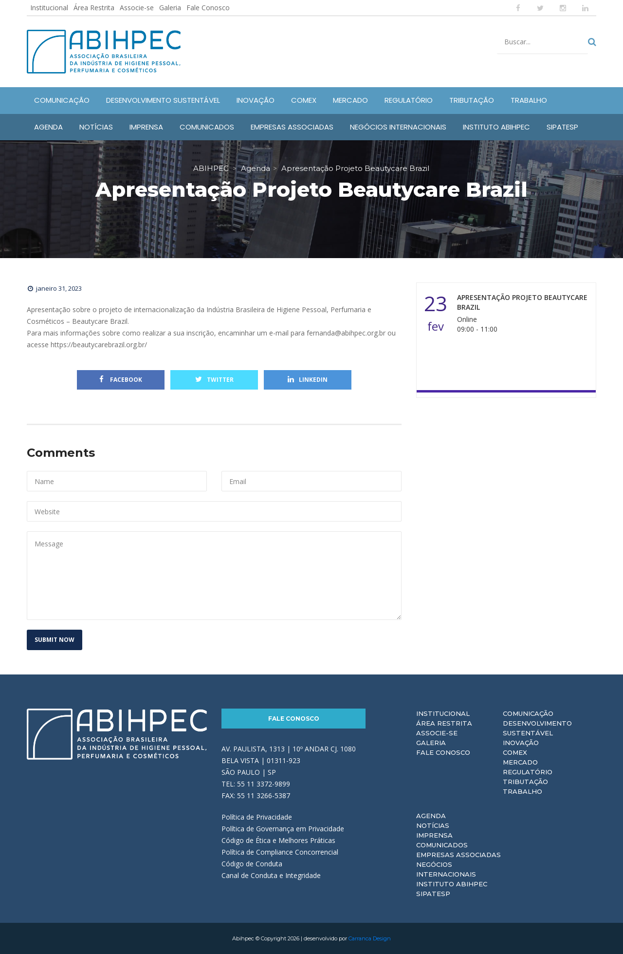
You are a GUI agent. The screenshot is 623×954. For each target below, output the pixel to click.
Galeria (170, 7)
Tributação (525, 782)
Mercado (520, 762)
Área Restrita (93, 7)
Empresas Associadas (458, 855)
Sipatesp (433, 894)
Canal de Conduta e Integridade (271, 875)
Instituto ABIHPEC (451, 884)
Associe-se (137, 7)
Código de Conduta (251, 863)
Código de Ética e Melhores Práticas (278, 840)
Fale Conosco (208, 7)
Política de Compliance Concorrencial (279, 852)
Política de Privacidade (256, 817)
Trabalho (522, 791)
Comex (515, 752)
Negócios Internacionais (446, 869)
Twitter (214, 379)
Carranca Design (369, 938)
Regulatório (527, 772)
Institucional (49, 7)
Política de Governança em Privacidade (282, 828)
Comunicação (528, 713)
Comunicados (442, 845)
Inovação (521, 743)
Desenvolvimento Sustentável (537, 728)
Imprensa (434, 835)
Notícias (432, 825)
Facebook (120, 379)
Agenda (431, 816)
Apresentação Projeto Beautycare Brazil (522, 302)
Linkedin (308, 379)
